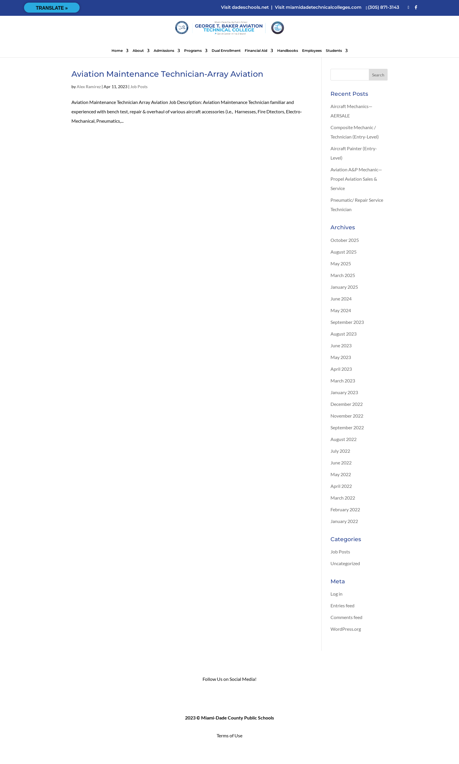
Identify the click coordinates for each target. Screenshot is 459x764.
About (138, 51)
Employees (312, 51)
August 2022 (343, 439)
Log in (336, 593)
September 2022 (347, 427)
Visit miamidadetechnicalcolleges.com (318, 7)
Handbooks (287, 51)
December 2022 (346, 404)
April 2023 (341, 369)
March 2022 (342, 497)
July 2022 (340, 451)
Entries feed (342, 605)
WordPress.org (345, 629)
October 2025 (344, 240)
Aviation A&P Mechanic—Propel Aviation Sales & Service (356, 179)
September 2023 (347, 322)
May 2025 (340, 263)
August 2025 (343, 251)
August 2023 (343, 333)
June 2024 (341, 298)
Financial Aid (256, 51)
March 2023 (342, 380)
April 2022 (341, 486)
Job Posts (139, 86)
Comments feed (346, 617)
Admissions (164, 51)
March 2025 (342, 275)
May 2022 (340, 474)
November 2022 (346, 415)
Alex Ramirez (89, 86)
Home (117, 51)
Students (334, 51)
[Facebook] (416, 7)
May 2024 (340, 310)
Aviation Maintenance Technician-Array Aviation (167, 74)
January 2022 (344, 521)
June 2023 (341, 345)
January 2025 (344, 287)
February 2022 (345, 509)
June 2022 (341, 462)
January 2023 (344, 392)
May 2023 (340, 357)
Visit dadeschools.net (245, 7)
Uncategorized (345, 563)
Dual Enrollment (226, 51)
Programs (193, 51)
